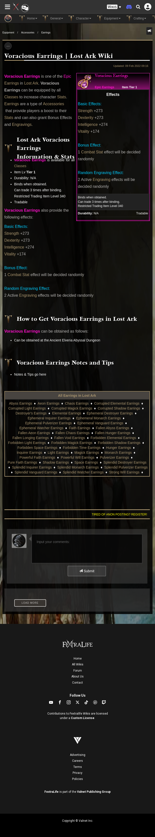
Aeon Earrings (49, 403)
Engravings (22, 124)
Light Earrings (58, 453)
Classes (11, 97)
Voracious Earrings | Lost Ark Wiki (58, 56)
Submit (86, 571)
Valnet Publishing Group (94, 791)
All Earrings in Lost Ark (77, 395)
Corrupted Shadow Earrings (119, 408)
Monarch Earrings (118, 453)
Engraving (101, 179)
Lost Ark (31, 83)
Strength (85, 111)
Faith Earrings (79, 428)
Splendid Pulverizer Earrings (126, 467)
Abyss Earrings (20, 403)
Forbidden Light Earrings (27, 443)
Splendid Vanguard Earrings (35, 472)
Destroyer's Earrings (30, 413)
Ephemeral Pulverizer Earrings (48, 423)
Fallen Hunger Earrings (112, 433)
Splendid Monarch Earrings (78, 467)
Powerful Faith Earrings (37, 457)
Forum (77, 670)
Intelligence (88, 124)
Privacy (77, 773)
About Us (77, 676)
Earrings (45, 32)
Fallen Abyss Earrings (112, 428)
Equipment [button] (108, 18)
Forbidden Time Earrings (81, 448)
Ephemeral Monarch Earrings (98, 418)
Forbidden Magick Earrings (71, 443)
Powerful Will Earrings (77, 457)
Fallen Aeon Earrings (34, 433)
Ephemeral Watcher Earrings (41, 428)
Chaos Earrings (77, 403)
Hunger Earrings (118, 448)
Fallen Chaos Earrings (72, 433)
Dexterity (85, 118)
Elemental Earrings (66, 413)
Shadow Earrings (56, 462)
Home (78, 658)
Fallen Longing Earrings (31, 438)
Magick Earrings (87, 453)
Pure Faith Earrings (22, 462)
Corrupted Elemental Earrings (116, 403)
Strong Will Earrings (124, 472)
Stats (61, 97)
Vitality (84, 131)
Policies (77, 779)
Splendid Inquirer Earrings (32, 467)
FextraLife (51, 791)
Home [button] (28, 18)
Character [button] (79, 18)
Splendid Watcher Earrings (83, 472)
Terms (77, 767)
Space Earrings (86, 462)
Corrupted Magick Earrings (71, 408)
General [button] (52, 18)
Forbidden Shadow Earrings (119, 443)
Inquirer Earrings (29, 453)
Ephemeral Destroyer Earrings (110, 413)
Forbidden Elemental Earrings (113, 438)
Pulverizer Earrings (114, 457)
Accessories (27, 32)
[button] (114, 7)
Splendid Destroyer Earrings (124, 462)
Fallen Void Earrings (69, 438)
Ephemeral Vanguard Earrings (100, 423)
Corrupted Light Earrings (27, 408)
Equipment (8, 32)
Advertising (77, 755)
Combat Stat (92, 152)
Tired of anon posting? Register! (119, 514)
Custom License (82, 718)
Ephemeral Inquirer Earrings (49, 418)
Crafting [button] (136, 18)
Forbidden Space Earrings (37, 448)
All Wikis (77, 664)
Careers (77, 761)
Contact (77, 682)
